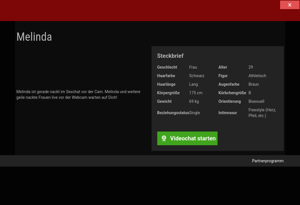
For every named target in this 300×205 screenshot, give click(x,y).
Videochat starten (187, 138)
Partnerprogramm (268, 161)
